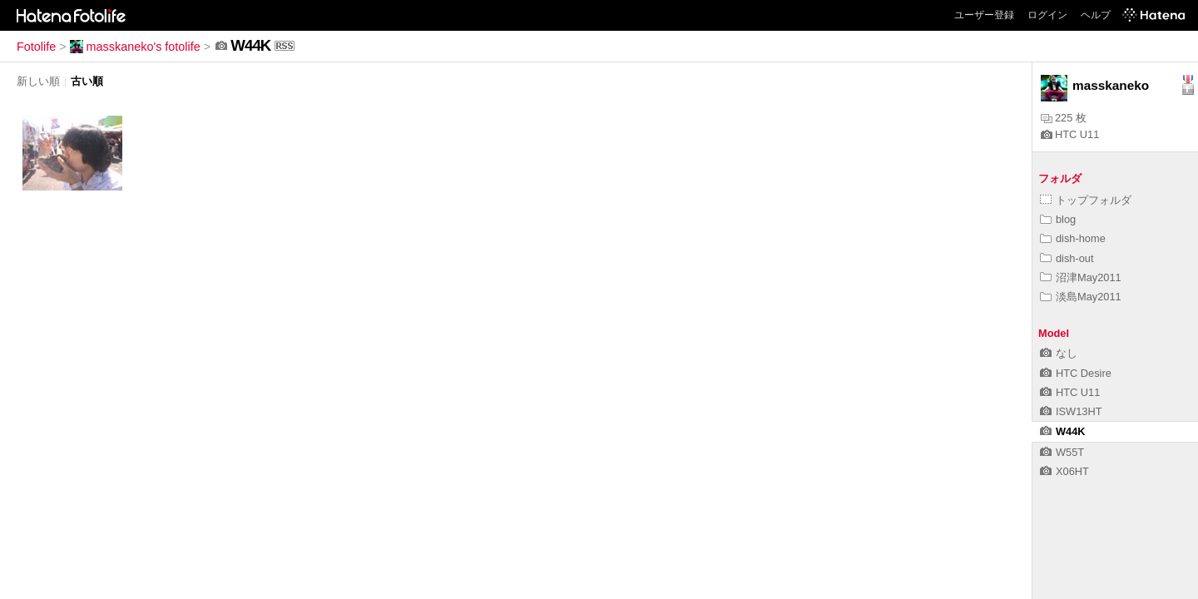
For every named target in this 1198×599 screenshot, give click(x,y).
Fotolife (36, 46)
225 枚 (1064, 117)
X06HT (1064, 471)
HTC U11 (1070, 134)
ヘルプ (1096, 15)
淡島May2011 (1080, 296)
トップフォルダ (1085, 200)
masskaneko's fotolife (135, 46)
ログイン (1047, 15)
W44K (1063, 431)
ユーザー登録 (984, 15)
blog (1058, 219)
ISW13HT (1070, 411)
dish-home (1073, 238)
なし (1058, 353)
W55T (1062, 452)
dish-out (1067, 258)
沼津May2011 (1080, 277)
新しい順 (38, 81)
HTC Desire (1075, 373)
